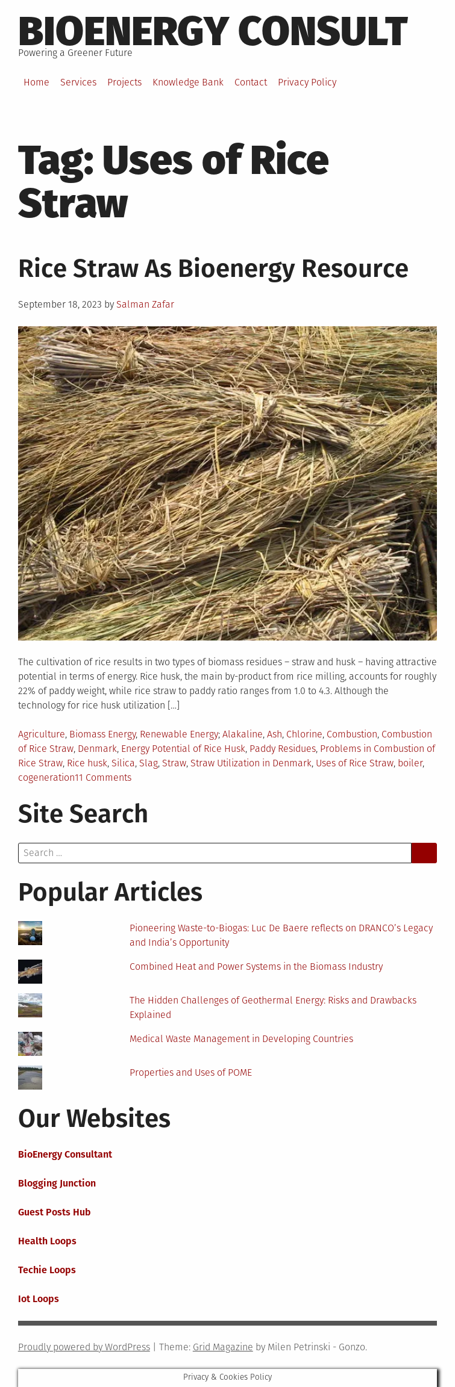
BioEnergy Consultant (65, 1154)
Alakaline (242, 734)
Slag (148, 763)
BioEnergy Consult (213, 31)
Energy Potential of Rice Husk (183, 748)
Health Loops (47, 1241)
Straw (174, 763)
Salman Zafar (145, 304)
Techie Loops (47, 1270)
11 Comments (103, 777)
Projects (124, 82)
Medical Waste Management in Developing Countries (241, 1038)
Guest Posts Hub (54, 1212)
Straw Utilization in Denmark (251, 763)
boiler (410, 763)
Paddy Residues (282, 748)
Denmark (97, 748)
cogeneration (46, 777)
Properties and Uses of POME (191, 1072)
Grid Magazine (223, 1347)
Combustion (352, 734)
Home (36, 82)
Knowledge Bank (188, 82)
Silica (123, 763)
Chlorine (304, 734)
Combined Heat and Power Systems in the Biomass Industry (256, 966)
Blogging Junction (57, 1183)
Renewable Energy (179, 734)
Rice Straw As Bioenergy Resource (213, 268)
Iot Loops (38, 1299)
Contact (250, 82)
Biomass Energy (102, 734)
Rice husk (87, 763)
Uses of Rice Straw (355, 763)
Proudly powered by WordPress (84, 1347)
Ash (274, 734)
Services (78, 82)
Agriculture (41, 734)
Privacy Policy (307, 82)
